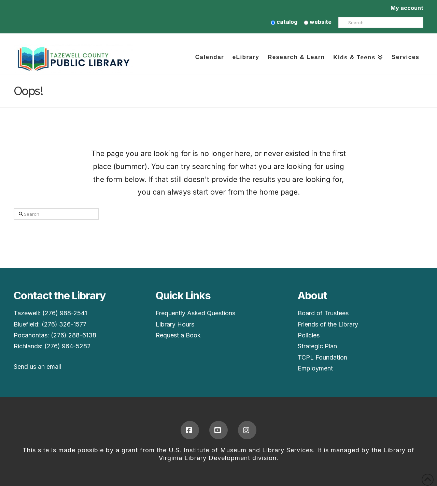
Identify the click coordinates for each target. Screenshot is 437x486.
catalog (284, 21)
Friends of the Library (328, 324)
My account (407, 7)
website (318, 21)
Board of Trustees (323, 313)
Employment (315, 368)
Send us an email (37, 366)
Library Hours (175, 324)
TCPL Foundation (322, 357)
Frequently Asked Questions (195, 313)
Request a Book (178, 335)
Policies (309, 335)
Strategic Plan (317, 346)
